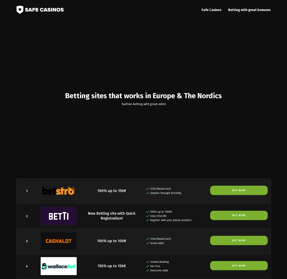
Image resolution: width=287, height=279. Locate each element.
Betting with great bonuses (250, 10)
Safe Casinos (212, 10)
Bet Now (239, 190)
